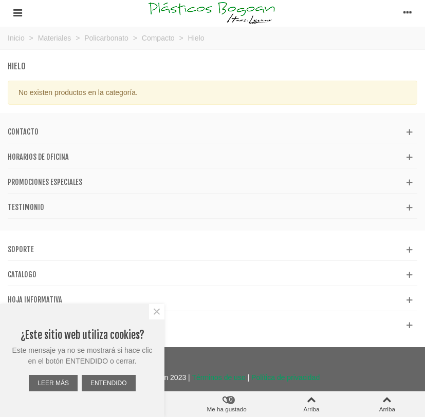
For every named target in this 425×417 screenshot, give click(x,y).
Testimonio (26, 207)
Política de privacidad (285, 377)
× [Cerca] (157, 311)
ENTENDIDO (108, 383)
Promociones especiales (45, 182)
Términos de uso (218, 377)
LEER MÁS (53, 383)
